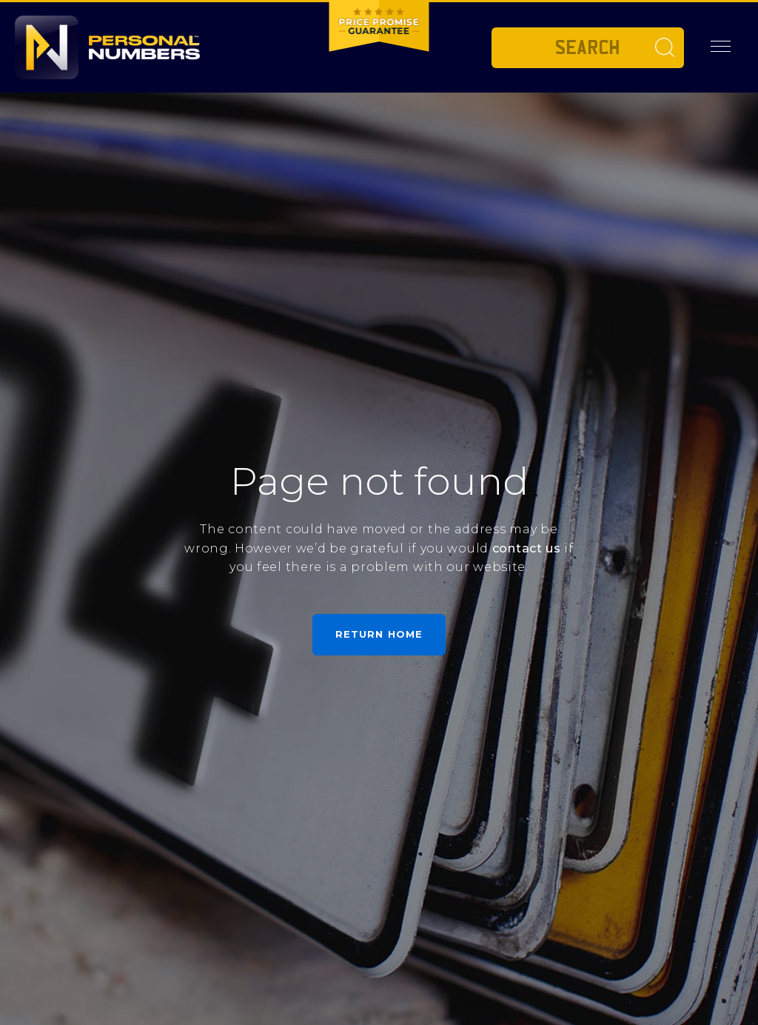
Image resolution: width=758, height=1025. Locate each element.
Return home (378, 634)
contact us (526, 548)
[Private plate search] (588, 47)
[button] (721, 46)
